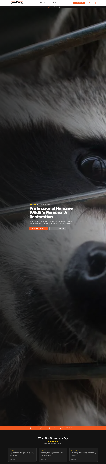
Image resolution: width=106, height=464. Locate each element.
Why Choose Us (47, 2)
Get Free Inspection (39, 228)
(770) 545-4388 (79, 2)
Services (56, 2)
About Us (40, 2)
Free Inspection (91, 2)
